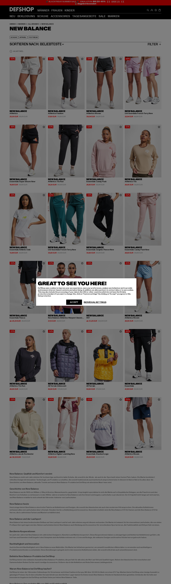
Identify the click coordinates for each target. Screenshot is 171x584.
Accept (74, 302)
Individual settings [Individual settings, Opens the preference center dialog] (95, 302)
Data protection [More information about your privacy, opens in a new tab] (44, 296)
